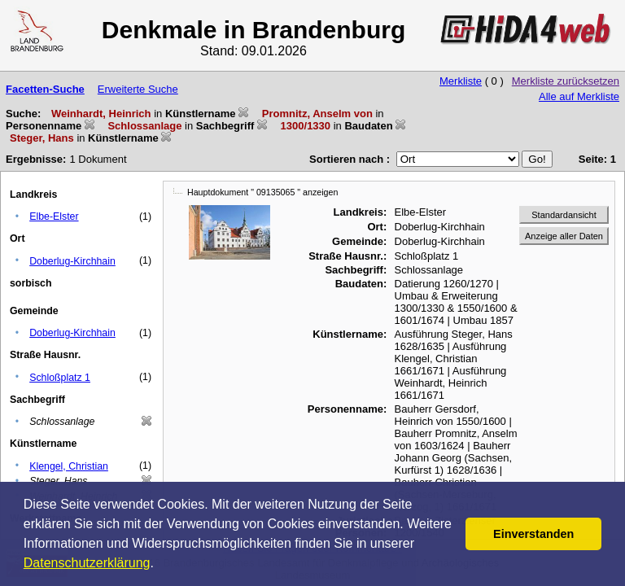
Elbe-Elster (53, 216)
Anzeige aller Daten (564, 236)
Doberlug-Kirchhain (72, 261)
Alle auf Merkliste (579, 96)
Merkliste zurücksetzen (565, 81)
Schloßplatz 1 (59, 377)
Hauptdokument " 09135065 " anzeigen (262, 192)
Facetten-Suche (45, 89)
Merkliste (460, 81)
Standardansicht (564, 215)
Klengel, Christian (68, 466)
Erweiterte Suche (138, 89)
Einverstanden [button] (533, 533)
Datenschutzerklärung (87, 563)
